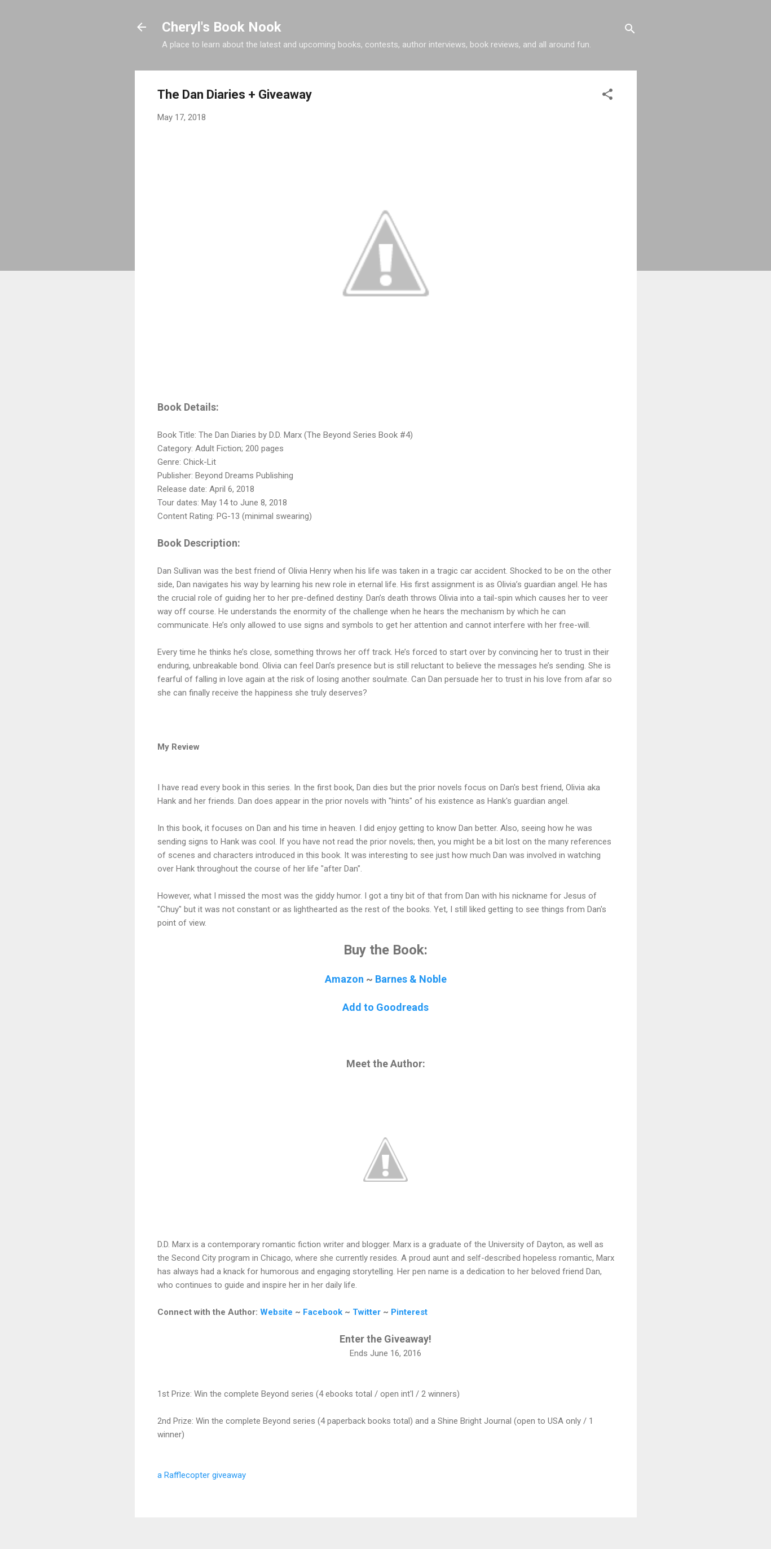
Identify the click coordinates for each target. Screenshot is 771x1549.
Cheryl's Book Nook (221, 27)
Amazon (344, 979)
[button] (607, 96)
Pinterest (409, 1312)
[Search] (630, 31)
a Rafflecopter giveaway (201, 1475)
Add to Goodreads (385, 1007)
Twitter (367, 1312)
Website (276, 1312)
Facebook (322, 1312)
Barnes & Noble (411, 979)
